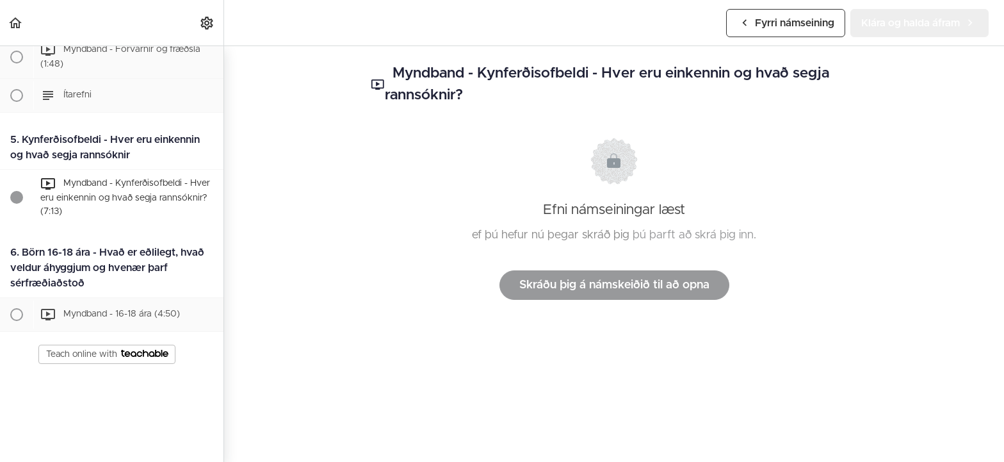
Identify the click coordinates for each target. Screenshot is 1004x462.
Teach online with (107, 354)
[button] (16, 22)
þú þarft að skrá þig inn (693, 235)
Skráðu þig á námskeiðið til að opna (614, 285)
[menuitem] (207, 22)
